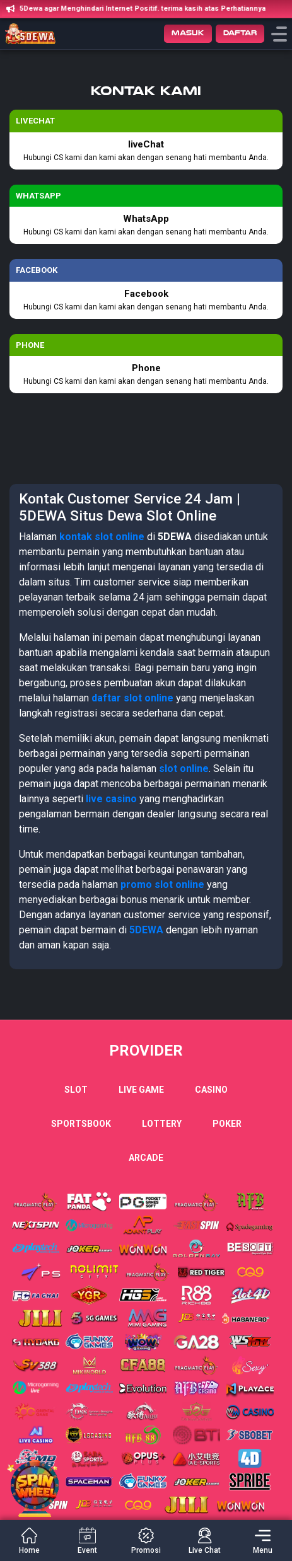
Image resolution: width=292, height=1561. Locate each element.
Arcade (146, 1158)
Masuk (188, 33)
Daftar (240, 33)
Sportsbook (81, 1124)
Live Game (141, 1090)
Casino (211, 1090)
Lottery (162, 1124)
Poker (227, 1124)
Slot (76, 1090)
